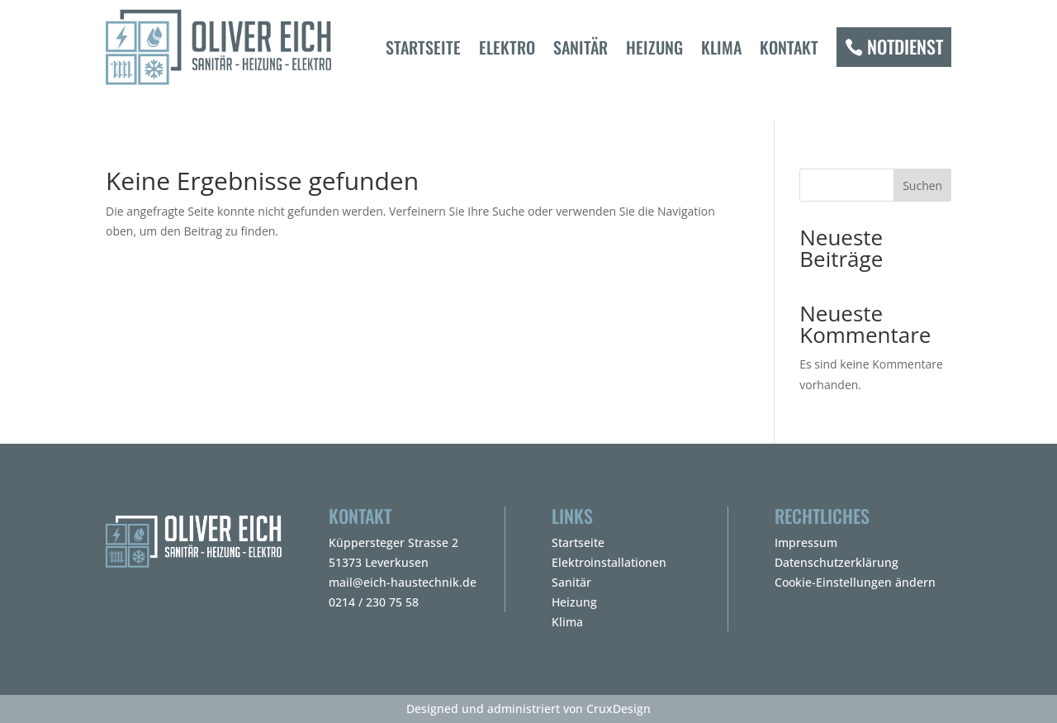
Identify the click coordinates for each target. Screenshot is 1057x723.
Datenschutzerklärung (836, 562)
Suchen (922, 185)
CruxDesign (618, 708)
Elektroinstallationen (609, 562)
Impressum (806, 542)
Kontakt (789, 47)
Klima (721, 47)
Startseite (423, 47)
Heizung (654, 47)
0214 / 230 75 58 (374, 602)
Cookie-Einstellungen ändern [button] (855, 582)
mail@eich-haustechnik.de (402, 582)
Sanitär (580, 47)
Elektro (507, 47)
